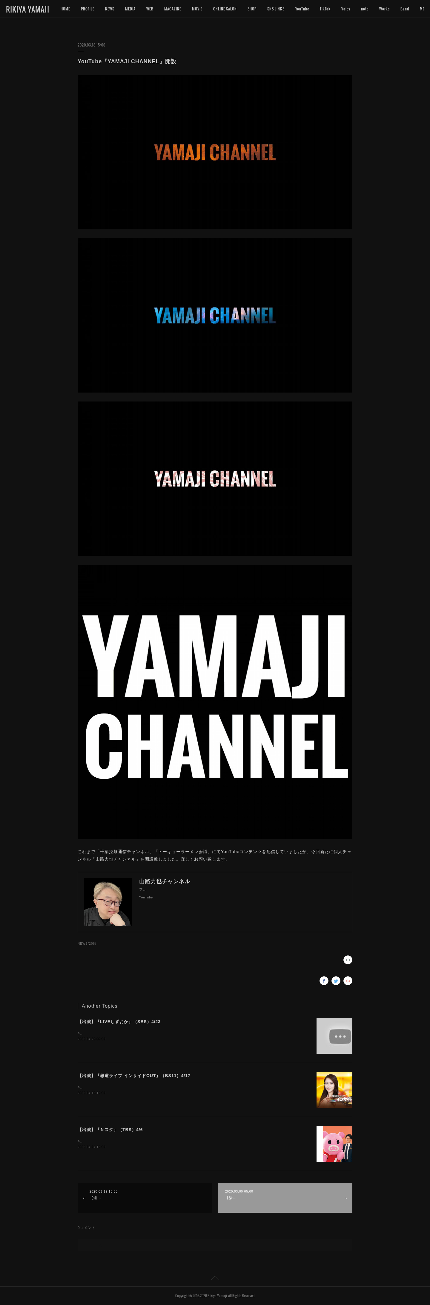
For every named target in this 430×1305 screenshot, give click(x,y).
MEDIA (130, 8)
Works (384, 8)
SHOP (252, 8)
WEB (149, 8)
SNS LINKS (276, 8)
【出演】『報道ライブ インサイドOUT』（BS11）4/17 (134, 1075)
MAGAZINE (172, 8)
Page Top (215, 1279)
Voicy (345, 8)
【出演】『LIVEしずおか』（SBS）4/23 (119, 1021)
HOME (65, 8)
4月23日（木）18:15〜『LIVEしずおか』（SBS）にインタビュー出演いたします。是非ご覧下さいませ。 (170, 1033)
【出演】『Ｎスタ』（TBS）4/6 (110, 1129)
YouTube (302, 8)
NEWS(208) (87, 943)
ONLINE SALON (225, 8)
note (364, 8)
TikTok (325, 8)
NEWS (109, 8)
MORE (405, 8)
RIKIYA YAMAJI (27, 9)
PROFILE (87, 8)
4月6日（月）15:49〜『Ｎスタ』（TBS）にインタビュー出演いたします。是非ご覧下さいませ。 (163, 1141)
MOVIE (197, 8)
